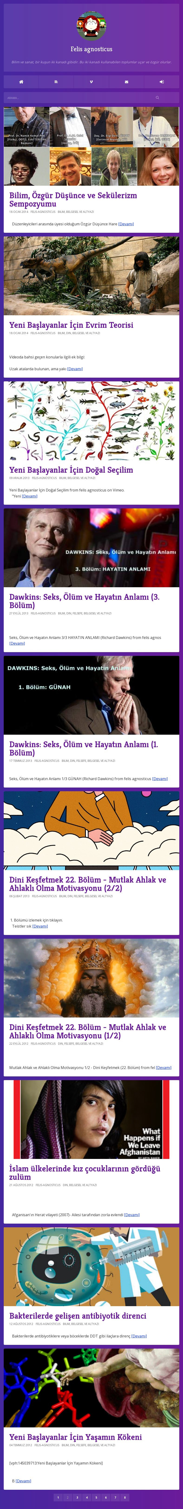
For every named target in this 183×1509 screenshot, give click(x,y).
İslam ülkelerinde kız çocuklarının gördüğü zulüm (84, 1172)
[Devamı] (126, 224)
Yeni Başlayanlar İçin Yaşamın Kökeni (75, 1437)
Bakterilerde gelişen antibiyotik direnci (77, 1316)
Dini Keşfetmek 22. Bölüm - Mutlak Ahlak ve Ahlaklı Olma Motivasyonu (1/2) (87, 1031)
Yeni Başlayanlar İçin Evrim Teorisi (71, 325)
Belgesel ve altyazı (80, 212)
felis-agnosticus (43, 212)
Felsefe (77, 613)
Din (68, 333)
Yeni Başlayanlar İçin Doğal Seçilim (71, 470)
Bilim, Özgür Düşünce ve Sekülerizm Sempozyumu (73, 199)
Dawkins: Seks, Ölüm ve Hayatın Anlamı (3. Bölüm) (84, 601)
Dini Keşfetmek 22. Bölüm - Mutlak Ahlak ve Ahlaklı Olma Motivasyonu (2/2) (87, 883)
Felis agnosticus (91, 32)
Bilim (61, 212)
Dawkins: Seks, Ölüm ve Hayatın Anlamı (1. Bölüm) (83, 748)
